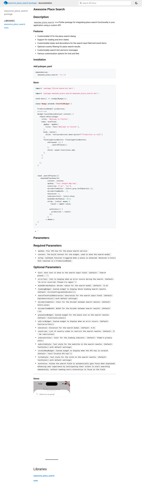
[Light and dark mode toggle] (136, 3)
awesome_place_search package (21, 3)
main (35, 480)
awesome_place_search (44, 476)
